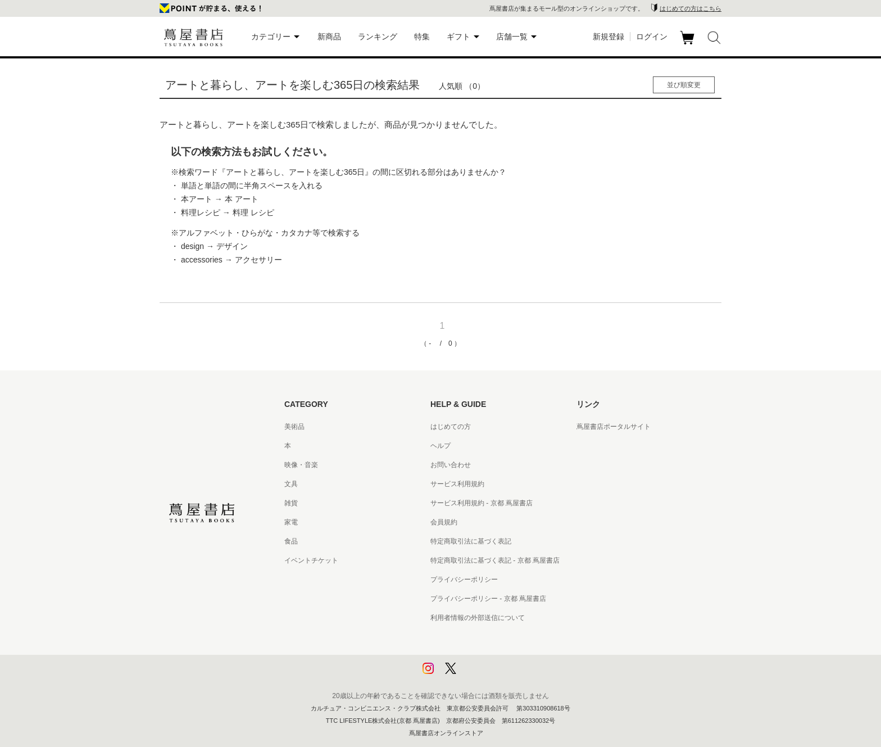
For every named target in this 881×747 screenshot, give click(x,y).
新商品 (329, 36)
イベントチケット (311, 560)
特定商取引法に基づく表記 (470, 541)
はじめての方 (450, 427)
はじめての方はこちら (690, 8)
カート (688, 44)
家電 (291, 522)
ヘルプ (440, 446)
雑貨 (291, 503)
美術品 (294, 427)
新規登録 (608, 36)
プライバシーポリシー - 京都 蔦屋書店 (488, 599)
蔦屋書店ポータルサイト (613, 427)
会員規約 (443, 522)
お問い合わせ (450, 465)
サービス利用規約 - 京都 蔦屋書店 (481, 503)
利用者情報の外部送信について (477, 618)
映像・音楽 (301, 465)
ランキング (377, 36)
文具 (291, 484)
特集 (422, 36)
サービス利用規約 (457, 484)
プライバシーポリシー (464, 579)
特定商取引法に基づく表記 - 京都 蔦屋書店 (495, 560)
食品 (291, 541)
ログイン (651, 36)
